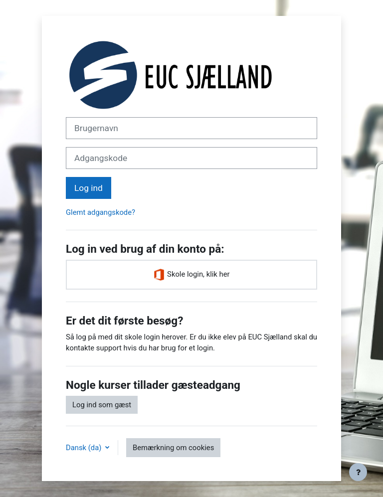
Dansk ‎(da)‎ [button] (84, 447)
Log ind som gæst (101, 404)
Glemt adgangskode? (100, 212)
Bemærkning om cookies (173, 447)
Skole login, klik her (191, 275)
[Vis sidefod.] (358, 472)
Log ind (88, 188)
